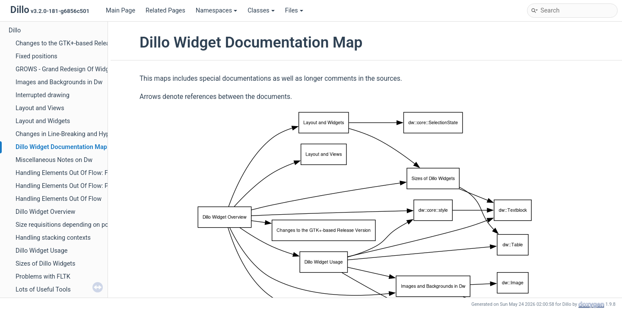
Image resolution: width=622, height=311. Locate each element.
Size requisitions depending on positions (71, 224)
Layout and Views (40, 108)
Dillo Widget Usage (41, 250)
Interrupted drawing (43, 95)
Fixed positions (36, 56)
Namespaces (216, 10)
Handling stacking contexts (53, 237)
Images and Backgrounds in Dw (59, 82)
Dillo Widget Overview (45, 212)
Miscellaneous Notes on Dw (54, 160)
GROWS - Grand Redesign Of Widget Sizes (73, 69)
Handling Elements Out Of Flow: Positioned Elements (89, 186)
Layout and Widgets (43, 121)
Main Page (120, 10)
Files (294, 10)
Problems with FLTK (43, 276)
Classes (261, 10)
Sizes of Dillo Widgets (45, 263)
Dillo (15, 30)
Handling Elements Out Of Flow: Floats (69, 173)
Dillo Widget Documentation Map (61, 147)
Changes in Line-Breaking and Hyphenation (74, 134)
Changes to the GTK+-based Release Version (77, 43)
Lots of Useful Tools (43, 289)
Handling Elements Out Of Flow (59, 199)
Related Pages (165, 10)
